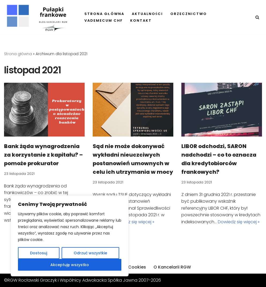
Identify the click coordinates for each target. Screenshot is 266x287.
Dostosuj (38, 253)
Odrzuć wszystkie (90, 253)
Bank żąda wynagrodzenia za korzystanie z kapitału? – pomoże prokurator (43, 154)
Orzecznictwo (188, 13)
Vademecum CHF (103, 20)
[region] (70, 235)
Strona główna (104, 13)
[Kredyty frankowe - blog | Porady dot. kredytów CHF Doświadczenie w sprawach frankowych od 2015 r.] (39, 17)
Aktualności (147, 13)
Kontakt (141, 20)
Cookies (137, 267)
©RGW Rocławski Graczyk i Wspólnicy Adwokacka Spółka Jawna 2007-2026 (82, 280)
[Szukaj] (257, 17)
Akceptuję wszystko (69, 264)
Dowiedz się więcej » (133, 222)
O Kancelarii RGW (172, 267)
